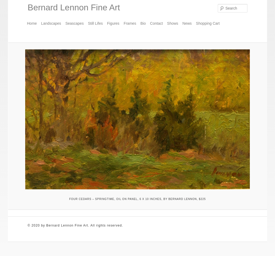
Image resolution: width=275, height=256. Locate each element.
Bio (143, 23)
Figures (113, 23)
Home (32, 23)
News (187, 23)
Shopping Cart (208, 23)
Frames (130, 23)
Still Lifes (95, 23)
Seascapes (74, 23)
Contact (156, 23)
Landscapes (51, 23)
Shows (172, 23)
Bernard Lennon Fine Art (74, 7)
